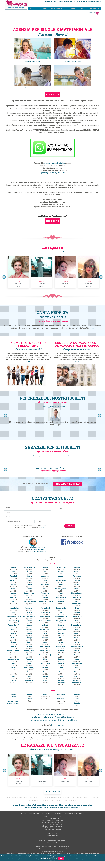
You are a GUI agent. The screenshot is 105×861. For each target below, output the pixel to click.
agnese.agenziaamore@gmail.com (52, 173)
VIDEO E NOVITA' (45, 779)
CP (97, 776)
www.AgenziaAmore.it (65, 841)
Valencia (13, 677)
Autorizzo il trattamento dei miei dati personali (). (30, 525)
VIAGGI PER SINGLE (56, 779)
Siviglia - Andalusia (13, 684)
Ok (61, 858)
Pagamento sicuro (16, 456)
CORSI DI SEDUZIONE (70, 779)
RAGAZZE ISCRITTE (44, 776)
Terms (42, 527)
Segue (91, 328)
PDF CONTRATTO (34, 779)
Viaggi (72, 8)
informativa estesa (51, 858)
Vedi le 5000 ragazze (52, 770)
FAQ (20, 776)
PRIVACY (79, 776)
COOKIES (86, 776)
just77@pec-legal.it (52, 821)
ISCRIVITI (25, 776)
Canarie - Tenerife (13, 680)
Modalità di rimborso (65, 456)
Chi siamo (42, 8)
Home (32, 8)
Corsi (81, 8)
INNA (87, 281)
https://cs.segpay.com (69, 826)
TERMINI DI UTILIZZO (69, 776)
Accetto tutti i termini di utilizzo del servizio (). (29, 527)
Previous (4, 277)
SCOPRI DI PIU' (52, 94)
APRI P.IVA (93, 776)
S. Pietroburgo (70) (45, 677)
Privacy (44, 525)
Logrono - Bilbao (13, 682)
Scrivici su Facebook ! (57, 704)
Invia (69, 526)
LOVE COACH (33, 776)
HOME (8, 776)
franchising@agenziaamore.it (37, 551)
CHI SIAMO (15, 776)
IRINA (17, 281)
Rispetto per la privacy (41, 456)
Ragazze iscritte (58, 8)
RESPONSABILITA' (52, 847)
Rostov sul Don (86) (44, 680)
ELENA (64, 281)
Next (101, 277)
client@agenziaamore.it (38, 549)
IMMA (40, 281)
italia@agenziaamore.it (37, 547)
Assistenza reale (89, 456)
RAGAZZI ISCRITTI (56, 776)
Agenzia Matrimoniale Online (54, 163)
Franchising (93, 8)
